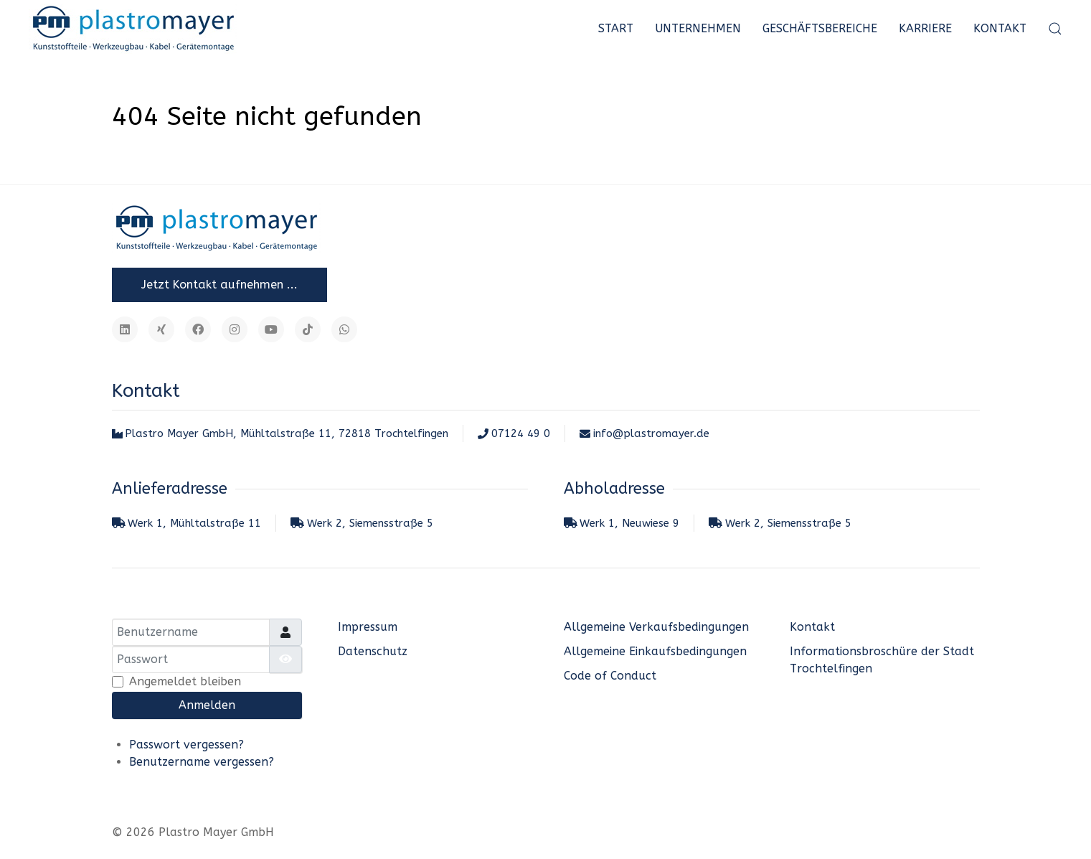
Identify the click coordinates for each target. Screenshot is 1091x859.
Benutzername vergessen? (201, 762)
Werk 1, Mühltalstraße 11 (187, 523)
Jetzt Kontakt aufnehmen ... (219, 284)
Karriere (925, 28)
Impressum (367, 627)
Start (615, 28)
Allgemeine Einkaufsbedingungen (655, 651)
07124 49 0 (514, 433)
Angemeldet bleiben (185, 681)
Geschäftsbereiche (819, 28)
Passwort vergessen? (186, 744)
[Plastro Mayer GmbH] (133, 28)
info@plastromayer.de (644, 433)
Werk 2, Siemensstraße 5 (362, 523)
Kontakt (999, 28)
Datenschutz (372, 651)
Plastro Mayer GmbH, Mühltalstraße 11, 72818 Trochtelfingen (280, 433)
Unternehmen (698, 28)
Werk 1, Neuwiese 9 (622, 523)
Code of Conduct (610, 675)
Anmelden (207, 705)
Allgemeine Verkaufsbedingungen (656, 627)
